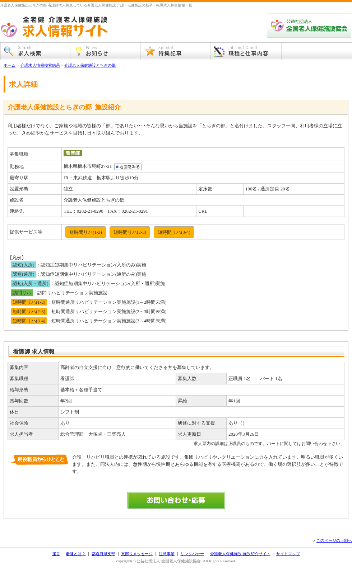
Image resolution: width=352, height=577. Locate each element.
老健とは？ (75, 554)
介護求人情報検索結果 (40, 65)
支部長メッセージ (137, 554)
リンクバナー (192, 554)
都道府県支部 (103, 554)
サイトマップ (288, 554)
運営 (56, 554)
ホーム (9, 65)
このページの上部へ (334, 540)
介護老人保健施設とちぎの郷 (90, 65)
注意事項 (167, 554)
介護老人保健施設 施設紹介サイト (240, 554)
